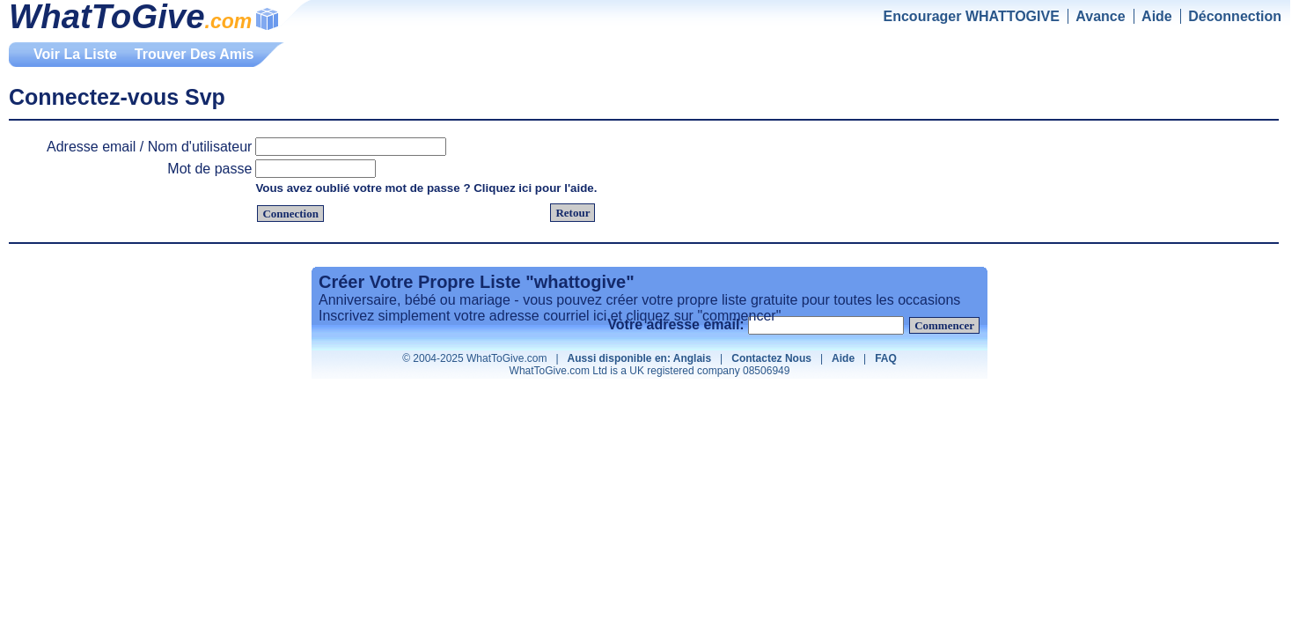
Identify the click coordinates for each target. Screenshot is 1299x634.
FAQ (886, 358)
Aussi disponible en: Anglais (640, 358)
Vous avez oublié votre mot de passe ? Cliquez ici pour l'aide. (426, 188)
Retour (572, 212)
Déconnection (1234, 16)
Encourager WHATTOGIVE (972, 16)
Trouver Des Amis (194, 54)
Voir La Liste (75, 54)
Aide (1156, 16)
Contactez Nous (771, 358)
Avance (1100, 16)
